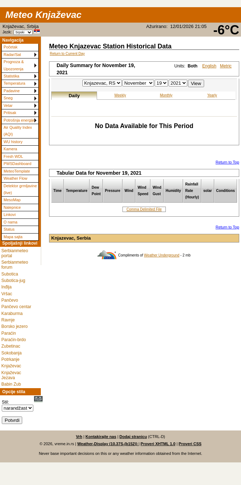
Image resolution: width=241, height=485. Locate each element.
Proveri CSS (190, 444)
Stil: (5, 402)
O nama (10, 222)
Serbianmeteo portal (14, 253)
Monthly (166, 95)
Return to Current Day (67, 54)
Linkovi (10, 214)
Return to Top (227, 162)
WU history (13, 142)
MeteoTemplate (17, 171)
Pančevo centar (16, 306)
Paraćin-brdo (13, 339)
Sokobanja (11, 352)
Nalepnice (12, 207)
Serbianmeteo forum (14, 265)
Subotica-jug (13, 280)
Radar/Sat (12, 54)
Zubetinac (10, 346)
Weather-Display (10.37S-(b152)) (108, 444)
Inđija (6, 286)
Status (9, 229)
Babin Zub (11, 384)
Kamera (10, 149)
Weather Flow (15, 178)
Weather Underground (161, 255)
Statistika (11, 76)
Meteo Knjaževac (43, 14)
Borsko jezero (14, 326)
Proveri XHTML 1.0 (158, 444)
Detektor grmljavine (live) (20, 189)
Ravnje (8, 319)
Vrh (79, 436)
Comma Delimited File (144, 209)
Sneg (8, 98)
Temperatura (14, 83)
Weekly (120, 95)
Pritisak (10, 112)
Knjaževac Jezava (11, 375)
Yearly (212, 95)
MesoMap (12, 200)
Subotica (9, 274)
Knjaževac (11, 365)
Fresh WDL (13, 156)
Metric (226, 66)
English (209, 66)
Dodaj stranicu (133, 436)
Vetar (8, 105)
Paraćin (8, 333)
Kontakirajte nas (101, 436)
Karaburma (12, 313)
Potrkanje (10, 359)
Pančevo (9, 300)
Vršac (6, 293)
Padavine (12, 91)
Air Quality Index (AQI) (18, 130)
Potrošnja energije (19, 120)
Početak (11, 47)
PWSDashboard (17, 163)
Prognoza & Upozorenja (14, 65)
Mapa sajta (13, 237)
